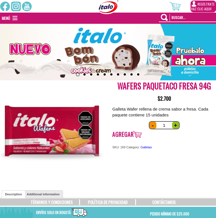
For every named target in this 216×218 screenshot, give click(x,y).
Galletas (146, 147)
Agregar (123, 134)
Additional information (43, 194)
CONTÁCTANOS (164, 202)
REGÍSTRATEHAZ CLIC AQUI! (203, 6)
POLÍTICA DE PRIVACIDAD (108, 202)
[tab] (13, 194)
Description (13, 194)
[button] (6, 18)
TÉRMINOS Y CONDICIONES (51, 202)
